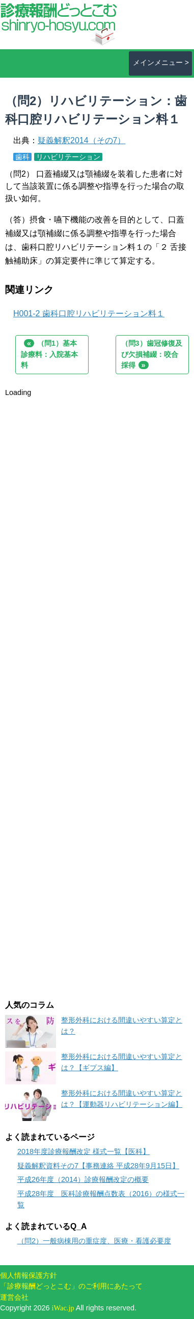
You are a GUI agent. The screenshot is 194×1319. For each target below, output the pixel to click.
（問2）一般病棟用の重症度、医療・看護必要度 (94, 1241)
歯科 (22, 157)
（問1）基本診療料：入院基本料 (49, 354)
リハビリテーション (68, 157)
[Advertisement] (97, 495)
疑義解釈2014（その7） (82, 140)
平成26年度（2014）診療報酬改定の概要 (83, 1179)
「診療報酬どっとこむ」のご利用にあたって (71, 1286)
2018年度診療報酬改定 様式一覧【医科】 (83, 1151)
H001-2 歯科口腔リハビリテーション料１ (88, 313)
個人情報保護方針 (28, 1275)
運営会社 (14, 1297)
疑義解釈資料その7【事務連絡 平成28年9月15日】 (98, 1166)
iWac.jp (63, 1308)
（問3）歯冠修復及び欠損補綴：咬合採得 (151, 354)
